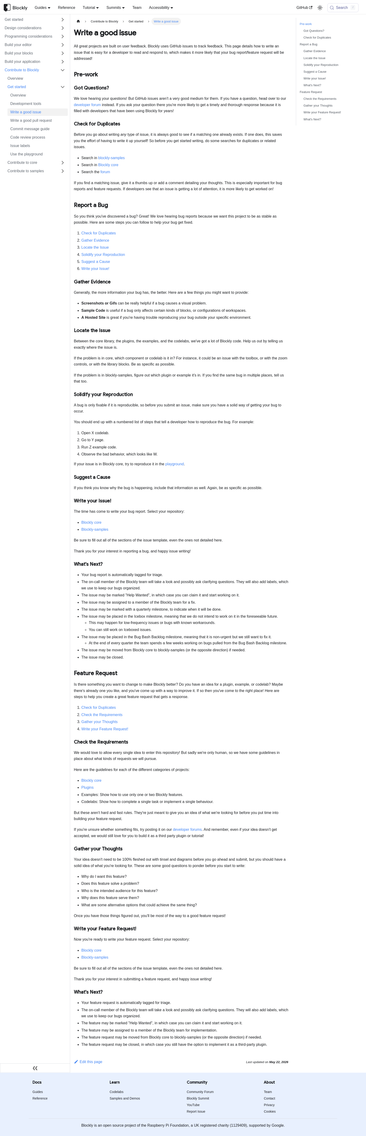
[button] (35, 19)
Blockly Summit (198, 1098)
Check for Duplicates (98, 233)
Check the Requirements (101, 715)
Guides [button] (41, 8)
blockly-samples (111, 158)
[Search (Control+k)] (343, 7)
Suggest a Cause (95, 262)
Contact (269, 1098)
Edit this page (88, 1062)
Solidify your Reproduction (103, 255)
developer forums (187, 829)
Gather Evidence (95, 240)
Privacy (269, 1105)
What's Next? (312, 85)
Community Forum (200, 1092)
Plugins (87, 787)
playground (174, 464)
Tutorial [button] (89, 8)
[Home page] (78, 21)
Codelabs (116, 1092)
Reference (66, 8)
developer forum (87, 105)
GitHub (304, 8)
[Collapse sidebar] (35, 1068)
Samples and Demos (125, 1098)
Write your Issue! (95, 269)
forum (105, 172)
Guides (37, 1092)
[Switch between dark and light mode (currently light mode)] (320, 7)
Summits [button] (113, 8)
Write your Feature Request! (104, 729)
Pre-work (306, 24)
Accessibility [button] (159, 8)
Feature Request (311, 92)
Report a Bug (308, 44)
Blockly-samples (94, 529)
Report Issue (196, 1111)
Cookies (270, 1111)
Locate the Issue (95, 247)
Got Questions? (314, 30)
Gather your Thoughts (99, 722)
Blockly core (108, 165)
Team (136, 8)
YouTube (193, 1105)
